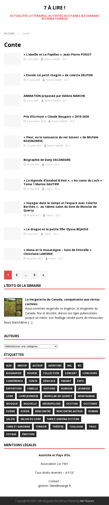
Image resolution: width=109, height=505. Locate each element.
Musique (12, 403)
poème (10, 411)
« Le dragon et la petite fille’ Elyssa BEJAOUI (56, 229)
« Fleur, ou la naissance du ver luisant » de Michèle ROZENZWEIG (61, 139)
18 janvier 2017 (35, 258)
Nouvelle (30, 403)
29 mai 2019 (33, 164)
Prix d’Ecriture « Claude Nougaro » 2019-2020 (56, 116)
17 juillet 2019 (34, 145)
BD (79, 365)
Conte (33, 381)
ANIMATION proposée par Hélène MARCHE (54, 96)
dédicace (49, 381)
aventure (55, 365)
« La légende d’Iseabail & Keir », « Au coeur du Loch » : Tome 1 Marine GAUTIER (63, 182)
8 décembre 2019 (36, 121)
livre (9, 396)
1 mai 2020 (32, 59)
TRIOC (93, 426)
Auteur (38, 365)
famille (32, 388)
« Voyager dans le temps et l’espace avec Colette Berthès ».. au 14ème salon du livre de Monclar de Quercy (60, 206)
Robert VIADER (52, 59)
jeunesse (84, 388)
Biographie (13, 373)
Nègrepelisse (52, 403)
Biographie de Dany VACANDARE (47, 160)
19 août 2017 (33, 215)
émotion (28, 434)
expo (80, 381)
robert (48, 164)
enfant (66, 381)
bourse (32, 373)
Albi (9, 365)
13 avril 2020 (33, 79)
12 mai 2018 (33, 188)
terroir (41, 426)
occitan (72, 403)
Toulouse (76, 426)
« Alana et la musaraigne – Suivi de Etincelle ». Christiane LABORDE (58, 251)
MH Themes (87, 501)
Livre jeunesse (28, 396)
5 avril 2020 (33, 100)
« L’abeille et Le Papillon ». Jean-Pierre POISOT (58, 54)
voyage (11, 434)
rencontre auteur (69, 411)
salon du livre (30, 419)
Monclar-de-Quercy (58, 396)
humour (66, 388)
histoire (49, 388)
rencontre (43, 411)
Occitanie (90, 403)
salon (10, 419)
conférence (14, 381)
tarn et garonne (18, 426)
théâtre (58, 426)
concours (90, 373)
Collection (51, 373)
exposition (14, 388)
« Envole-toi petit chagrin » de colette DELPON (58, 75)
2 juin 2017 (32, 233)
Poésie (25, 411)
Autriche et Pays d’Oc (54, 455)
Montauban (86, 396)
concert (71, 373)
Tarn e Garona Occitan (63, 419)
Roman (93, 411)
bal (69, 365)
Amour (22, 365)
